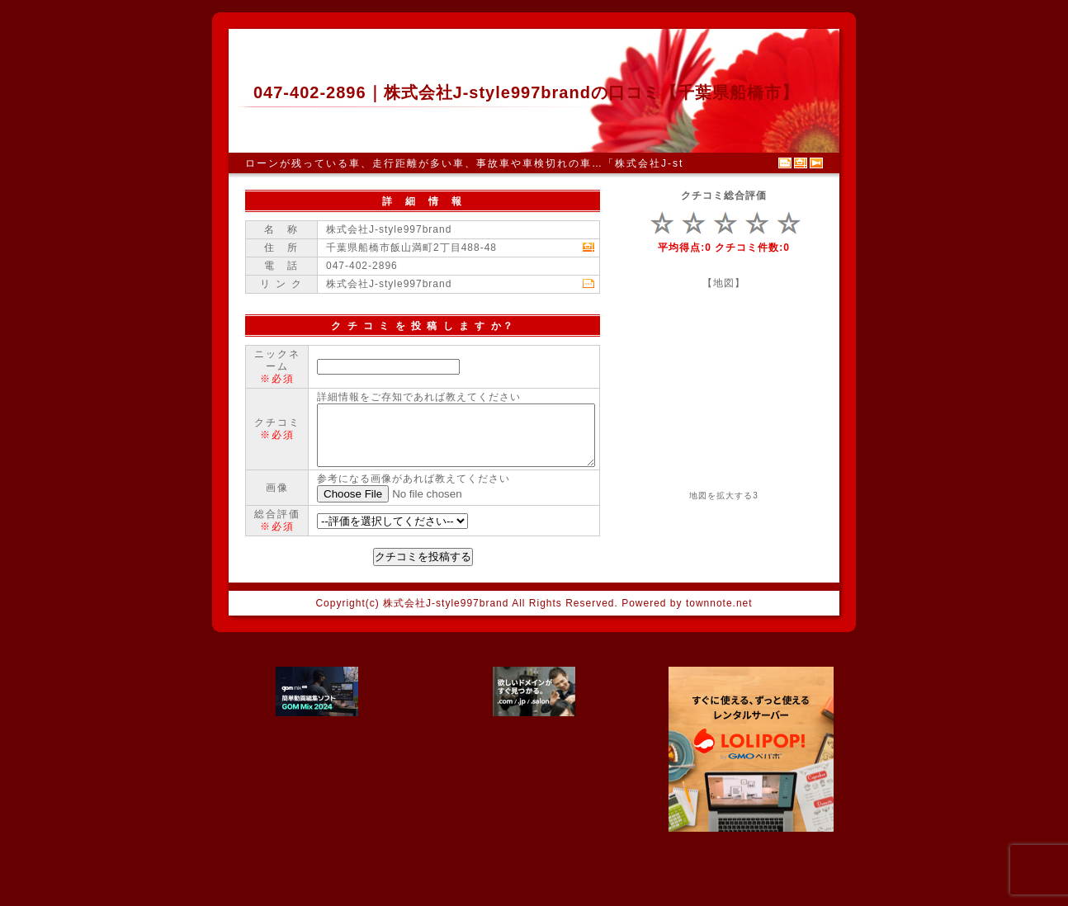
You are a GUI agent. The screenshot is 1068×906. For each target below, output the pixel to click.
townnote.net (719, 665)
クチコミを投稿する (423, 618)
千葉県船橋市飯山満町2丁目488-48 (411, 247)
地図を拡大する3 (723, 495)
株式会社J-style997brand (388, 284)
